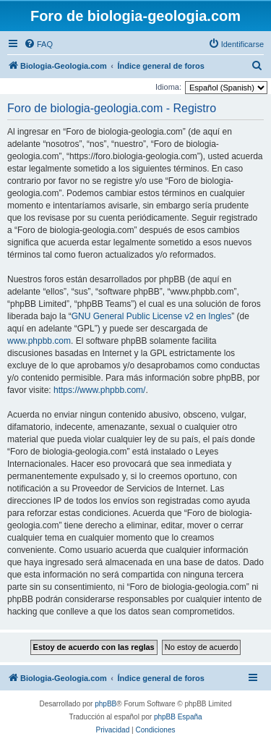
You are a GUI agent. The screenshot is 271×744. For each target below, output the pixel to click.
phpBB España (178, 717)
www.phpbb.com (39, 341)
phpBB (105, 704)
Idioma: (168, 87)
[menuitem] (38, 44)
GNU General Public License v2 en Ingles (151, 316)
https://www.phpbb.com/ (99, 390)
